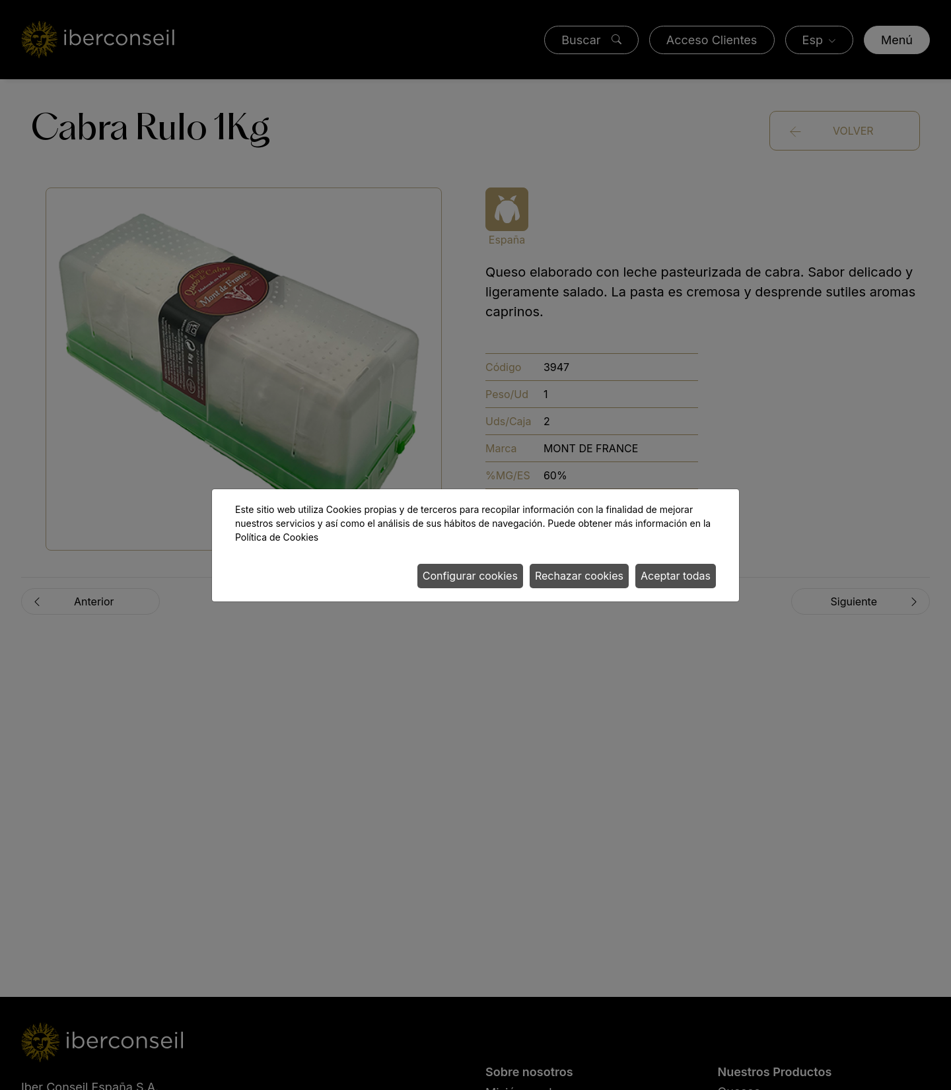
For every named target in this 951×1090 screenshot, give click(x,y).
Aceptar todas (676, 575)
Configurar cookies (470, 575)
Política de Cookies (276, 537)
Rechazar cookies (579, 575)
